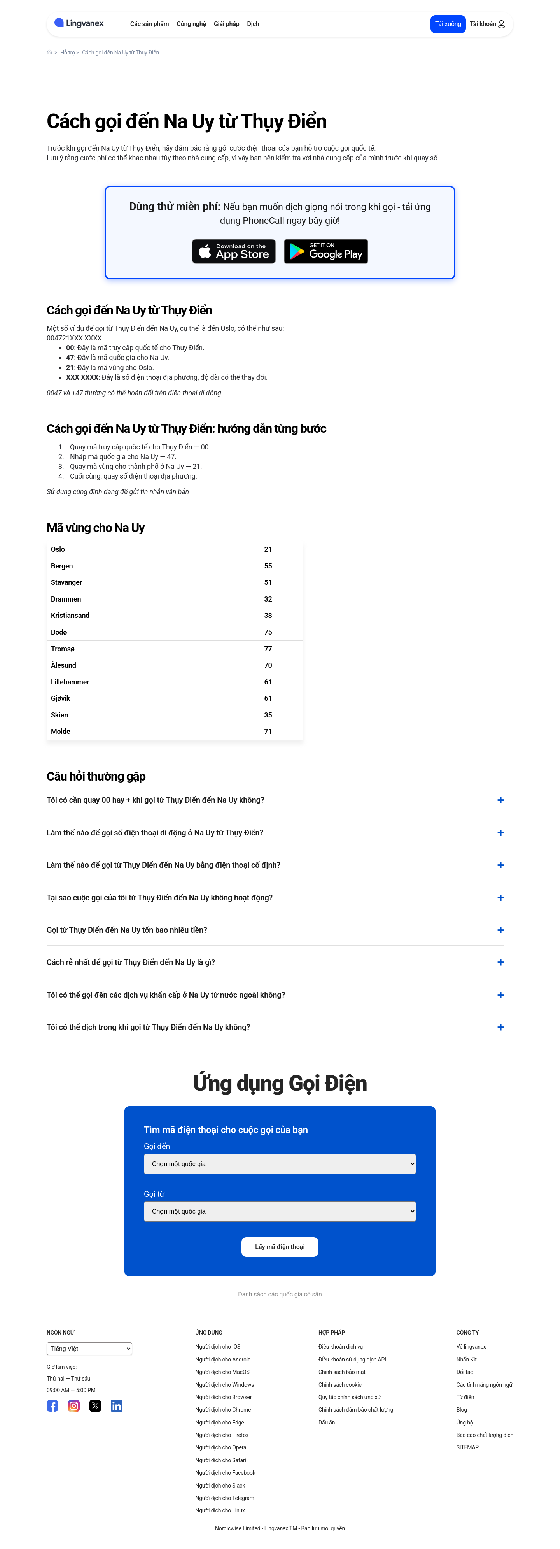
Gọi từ (154, 1194)
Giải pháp (227, 24)
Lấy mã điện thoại (279, 1247)
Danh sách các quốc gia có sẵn (280, 1294)
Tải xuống (448, 24)
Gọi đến (157, 1146)
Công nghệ (191, 24)
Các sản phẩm (149, 24)
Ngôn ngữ (60, 1333)
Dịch (253, 24)
